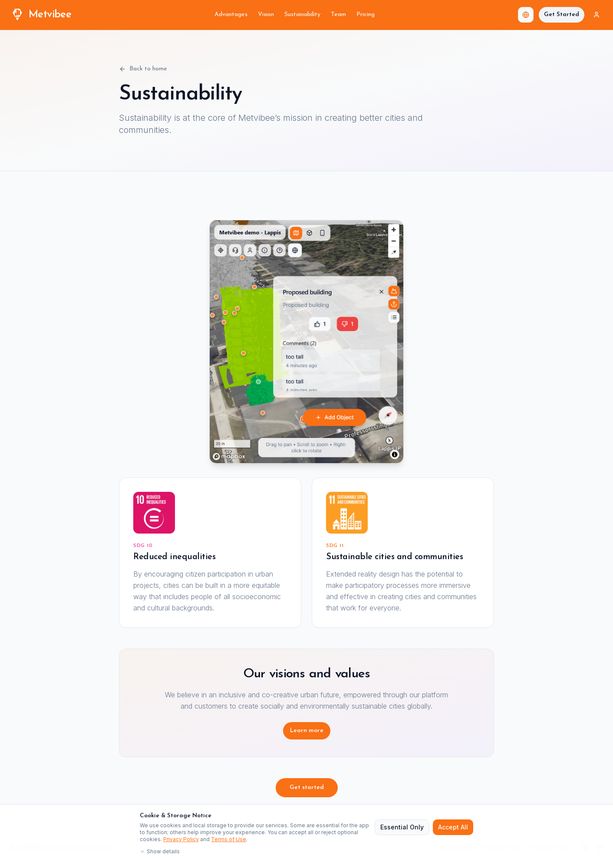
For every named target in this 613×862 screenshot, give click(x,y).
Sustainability (302, 14)
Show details (160, 851)
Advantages (230, 14)
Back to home (143, 69)
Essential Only (402, 827)
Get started (307, 787)
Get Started (561, 14)
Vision (266, 14)
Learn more (306, 730)
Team (338, 14)
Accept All (453, 827)
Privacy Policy (181, 839)
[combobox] (526, 15)
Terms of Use (228, 839)
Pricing (365, 14)
